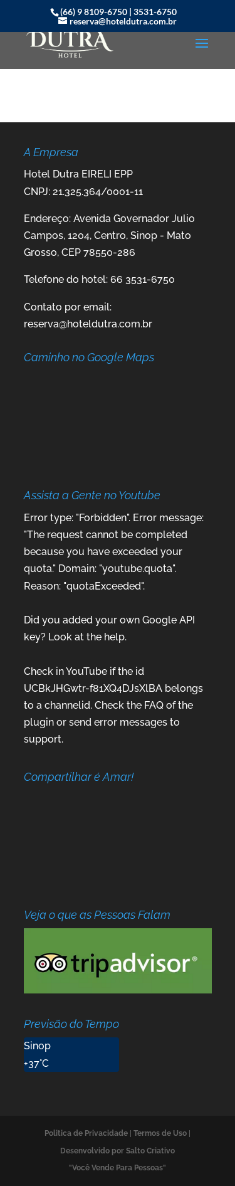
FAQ (154, 705)
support (42, 739)
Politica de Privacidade (86, 1133)
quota (38, 568)
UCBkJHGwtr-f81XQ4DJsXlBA (93, 688)
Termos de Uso (160, 1133)
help (114, 637)
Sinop (37, 1046)
